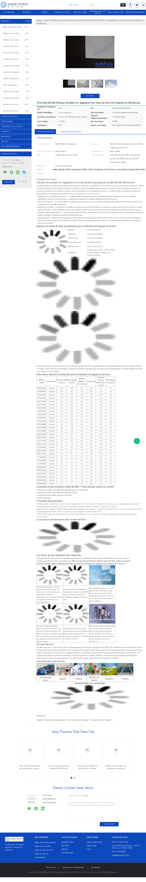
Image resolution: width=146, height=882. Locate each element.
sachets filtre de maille (15, 66)
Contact (5, 131)
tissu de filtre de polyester (101, 720)
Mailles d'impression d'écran (15, 78)
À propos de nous (62, 12)
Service (64, 849)
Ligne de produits (94, 842)
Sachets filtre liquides (15, 72)
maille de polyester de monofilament (51, 720)
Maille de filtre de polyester (15, 27)
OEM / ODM (91, 846)
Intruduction (67, 842)
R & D (89, 849)
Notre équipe (67, 853)
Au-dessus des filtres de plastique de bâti (16, 111)
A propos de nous (9, 116)
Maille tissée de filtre (15, 33)
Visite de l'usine (80, 12)
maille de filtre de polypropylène (15, 46)
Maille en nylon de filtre (15, 40)
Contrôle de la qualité (98, 12)
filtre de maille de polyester (78, 720)
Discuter (90, 96)
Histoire (65, 846)
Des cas (4, 141)
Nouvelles (6, 136)
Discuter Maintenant (135, 12)
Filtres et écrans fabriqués (15, 53)
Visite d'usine (7, 121)
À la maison (8, 12)
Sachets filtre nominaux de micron (16, 59)
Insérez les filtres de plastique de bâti (16, 104)
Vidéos (44, 12)
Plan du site (50, 867)
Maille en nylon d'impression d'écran (16, 91)
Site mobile (95, 867)
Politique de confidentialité (73, 867)
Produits (27, 12)
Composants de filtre (15, 98)
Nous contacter (115, 12)
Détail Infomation (45, 132)
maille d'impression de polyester (15, 85)
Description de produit (71, 132)
